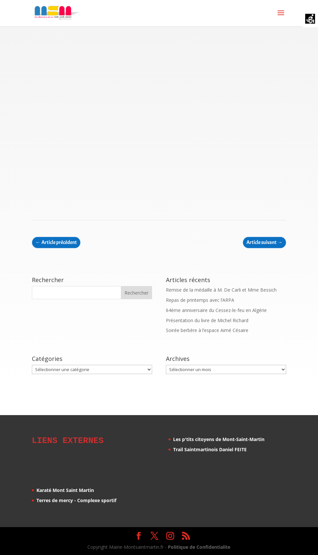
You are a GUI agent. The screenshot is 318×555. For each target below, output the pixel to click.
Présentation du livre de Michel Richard (207, 320)
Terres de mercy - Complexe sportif (76, 499)
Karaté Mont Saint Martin (65, 489)
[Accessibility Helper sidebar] (310, 19)
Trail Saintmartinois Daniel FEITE (210, 449)
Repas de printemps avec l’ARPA (200, 300)
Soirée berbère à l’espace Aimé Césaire (207, 330)
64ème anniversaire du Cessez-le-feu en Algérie (216, 310)
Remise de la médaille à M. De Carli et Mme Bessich (221, 290)
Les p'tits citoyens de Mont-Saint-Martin (218, 439)
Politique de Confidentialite (199, 546)
